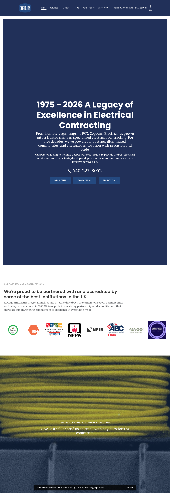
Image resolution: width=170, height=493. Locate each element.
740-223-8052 (87, 170)
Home (44, 8)
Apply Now (103, 8)
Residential (109, 180)
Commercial (85, 180)
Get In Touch (88, 8)
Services (54, 8)
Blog (77, 8)
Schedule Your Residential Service (130, 8)
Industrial (60, 180)
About (66, 8)
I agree (129, 487)
